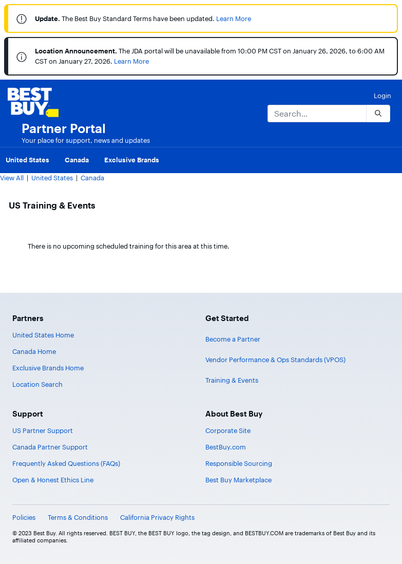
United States (52, 178)
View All (12, 178)
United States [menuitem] (27, 160)
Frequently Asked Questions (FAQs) (66, 463)
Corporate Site (228, 430)
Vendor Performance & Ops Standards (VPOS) (275, 359)
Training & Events (231, 380)
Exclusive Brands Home (48, 368)
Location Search (37, 384)
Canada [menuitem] (77, 160)
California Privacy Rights (157, 517)
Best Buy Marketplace (238, 480)
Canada (92, 178)
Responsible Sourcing (238, 463)
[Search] (316, 113)
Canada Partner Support (50, 447)
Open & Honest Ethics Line (52, 480)
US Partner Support (42, 430)
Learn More (233, 18)
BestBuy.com (225, 447)
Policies (23, 517)
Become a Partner (232, 339)
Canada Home (34, 351)
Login (382, 95)
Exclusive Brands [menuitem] (131, 160)
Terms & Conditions (78, 517)
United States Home (43, 335)
